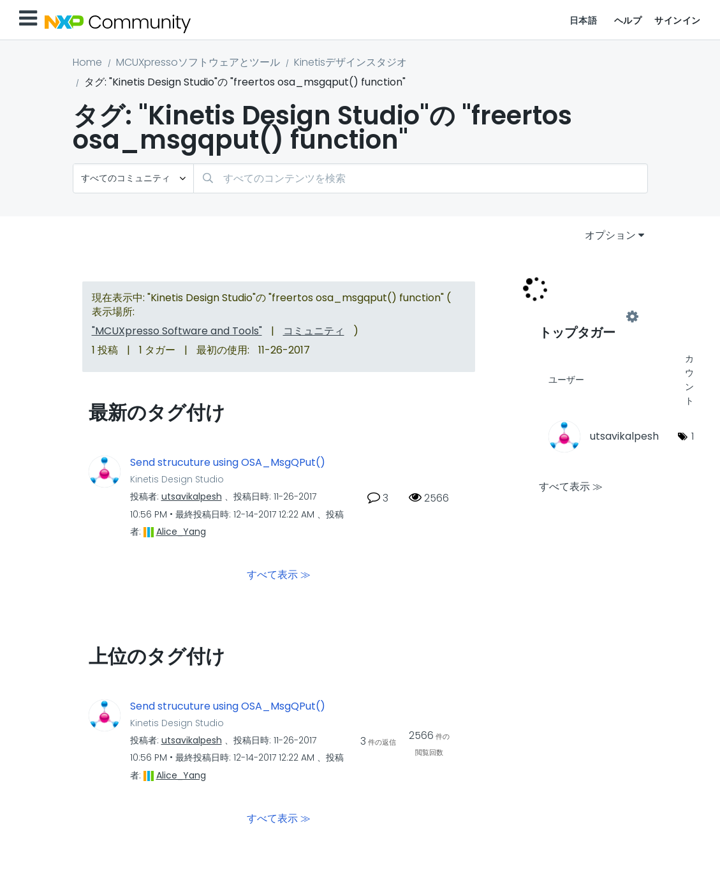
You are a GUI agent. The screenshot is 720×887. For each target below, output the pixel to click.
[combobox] (420, 178)
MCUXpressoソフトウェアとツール (198, 62)
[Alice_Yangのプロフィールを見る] (181, 531)
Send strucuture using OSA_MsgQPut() (227, 463)
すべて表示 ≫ (279, 574)
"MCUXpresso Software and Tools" (177, 331)
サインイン (677, 20)
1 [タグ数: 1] (692, 436)
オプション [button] (610, 235)
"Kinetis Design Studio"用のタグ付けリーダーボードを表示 (585, 317)
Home (87, 62)
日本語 (583, 20)
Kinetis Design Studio (177, 479)
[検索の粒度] (133, 178)
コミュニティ (313, 331)
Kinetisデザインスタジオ (350, 62)
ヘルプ (628, 20)
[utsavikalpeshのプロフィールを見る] (191, 496)
